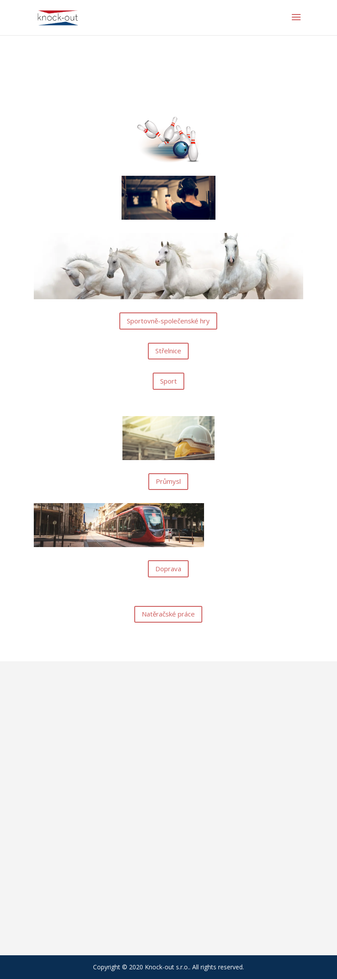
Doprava (168, 568)
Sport (168, 381)
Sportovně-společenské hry (168, 320)
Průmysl (168, 481)
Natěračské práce (168, 613)
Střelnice (168, 350)
